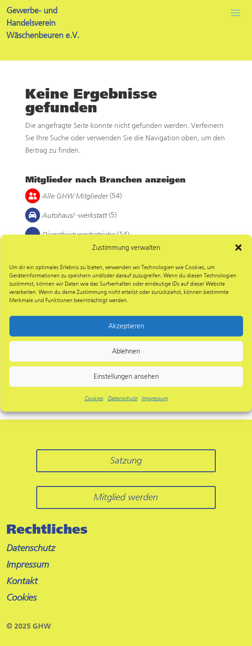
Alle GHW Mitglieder (75, 196)
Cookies (93, 398)
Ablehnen (126, 351)
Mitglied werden (126, 497)
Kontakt (22, 581)
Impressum (155, 398)
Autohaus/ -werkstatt (74, 215)
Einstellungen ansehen (126, 376)
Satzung (126, 460)
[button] (238, 247)
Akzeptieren (126, 326)
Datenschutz (122, 398)
